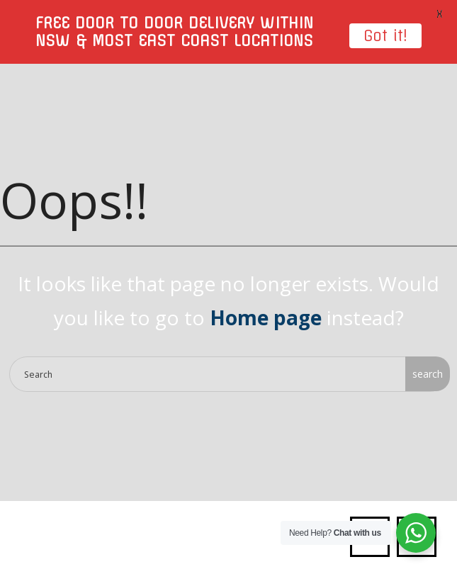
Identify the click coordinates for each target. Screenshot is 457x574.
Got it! (385, 35)
